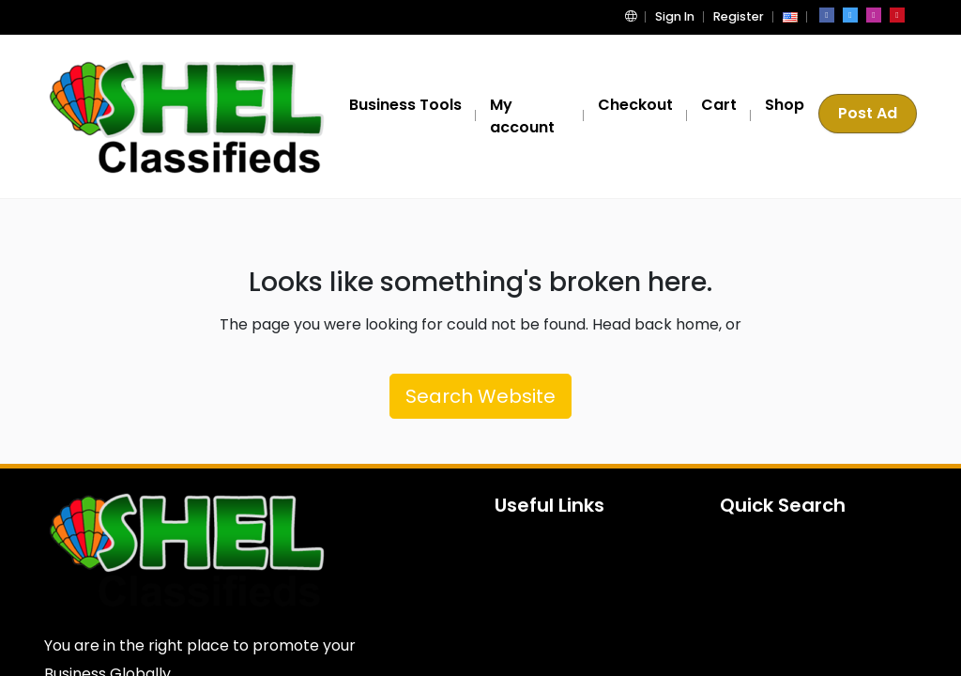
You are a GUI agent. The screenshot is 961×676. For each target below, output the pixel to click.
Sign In (680, 16)
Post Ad (869, 116)
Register (740, 16)
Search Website (480, 396)
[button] (640, 16)
